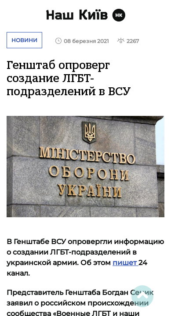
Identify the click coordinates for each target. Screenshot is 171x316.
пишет (125, 263)
